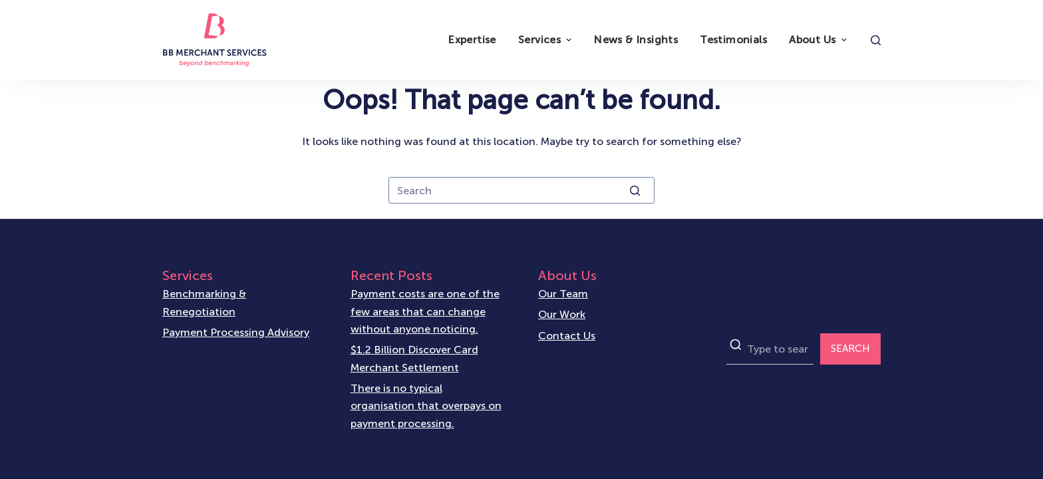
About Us (819, 39)
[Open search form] (876, 40)
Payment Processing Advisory (235, 332)
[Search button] (634, 190)
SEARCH (850, 349)
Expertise (472, 39)
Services (546, 39)
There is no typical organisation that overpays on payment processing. (426, 406)
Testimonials (733, 39)
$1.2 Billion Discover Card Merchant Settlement (414, 358)
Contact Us (566, 335)
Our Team (563, 293)
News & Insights (635, 39)
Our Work (561, 314)
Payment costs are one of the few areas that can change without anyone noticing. (425, 311)
